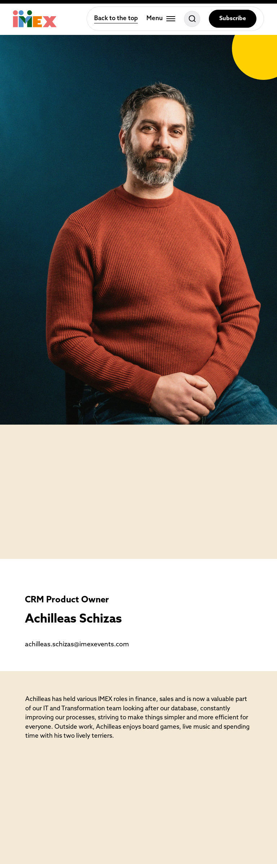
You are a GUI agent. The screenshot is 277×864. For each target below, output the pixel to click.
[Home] (35, 18)
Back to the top (116, 18)
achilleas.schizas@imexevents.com (77, 644)
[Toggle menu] (160, 18)
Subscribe (232, 19)
